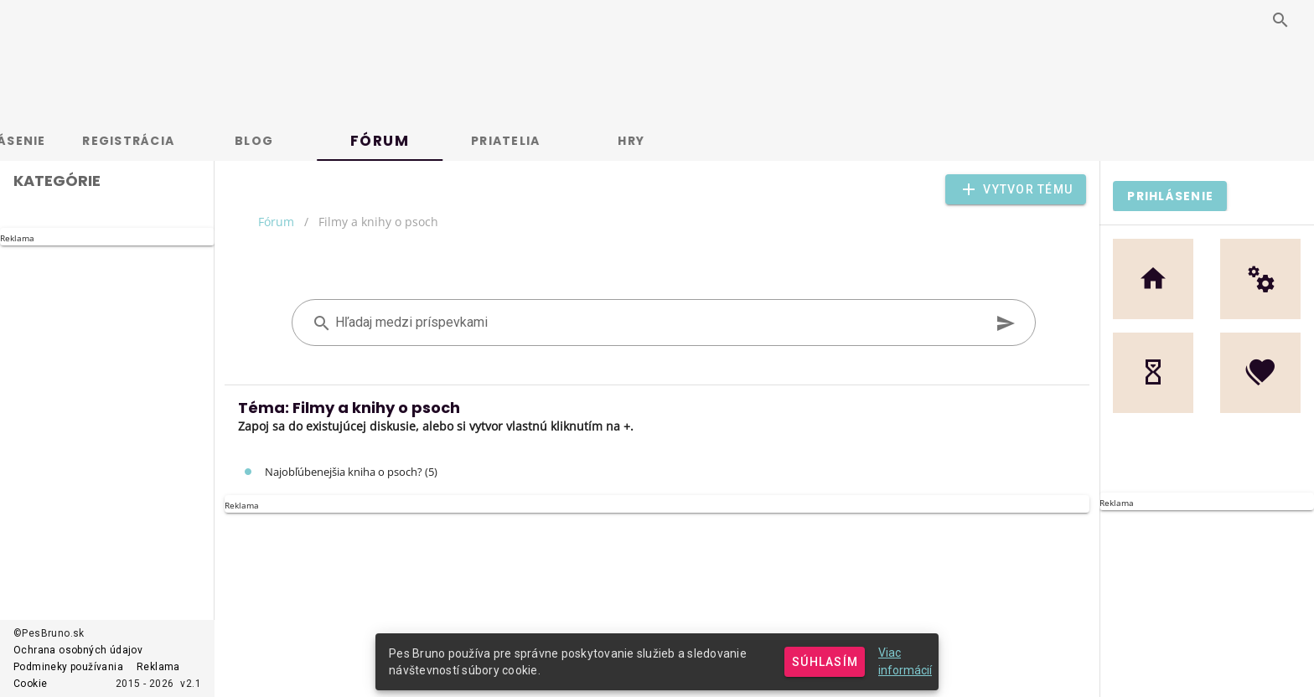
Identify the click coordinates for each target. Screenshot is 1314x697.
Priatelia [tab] (565, 140)
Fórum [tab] (440, 141)
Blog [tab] (314, 140)
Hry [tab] (691, 140)
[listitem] (657, 471)
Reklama (158, 667)
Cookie (30, 683)
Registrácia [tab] (188, 140)
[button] (1015, 189)
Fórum (276, 222)
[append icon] (1006, 323)
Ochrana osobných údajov (77, 650)
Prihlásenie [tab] (63, 140)
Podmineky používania (68, 667)
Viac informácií (905, 661)
